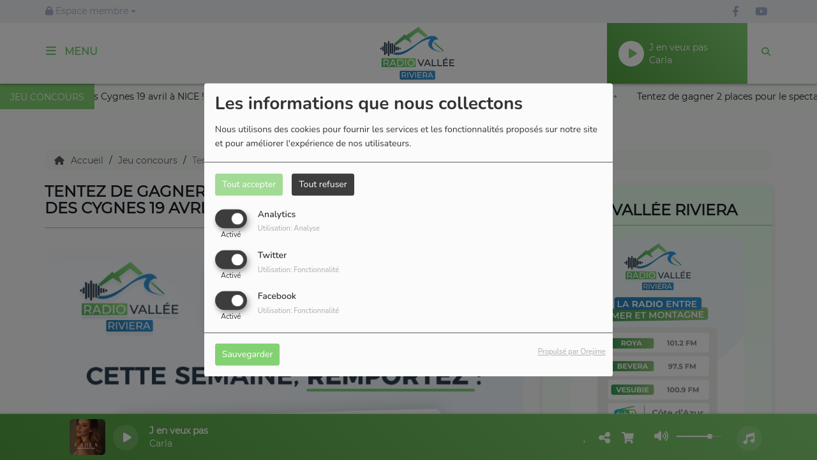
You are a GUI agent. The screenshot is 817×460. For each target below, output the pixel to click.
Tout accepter (249, 184)
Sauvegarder (247, 355)
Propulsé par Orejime (572, 352)
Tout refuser (323, 184)
